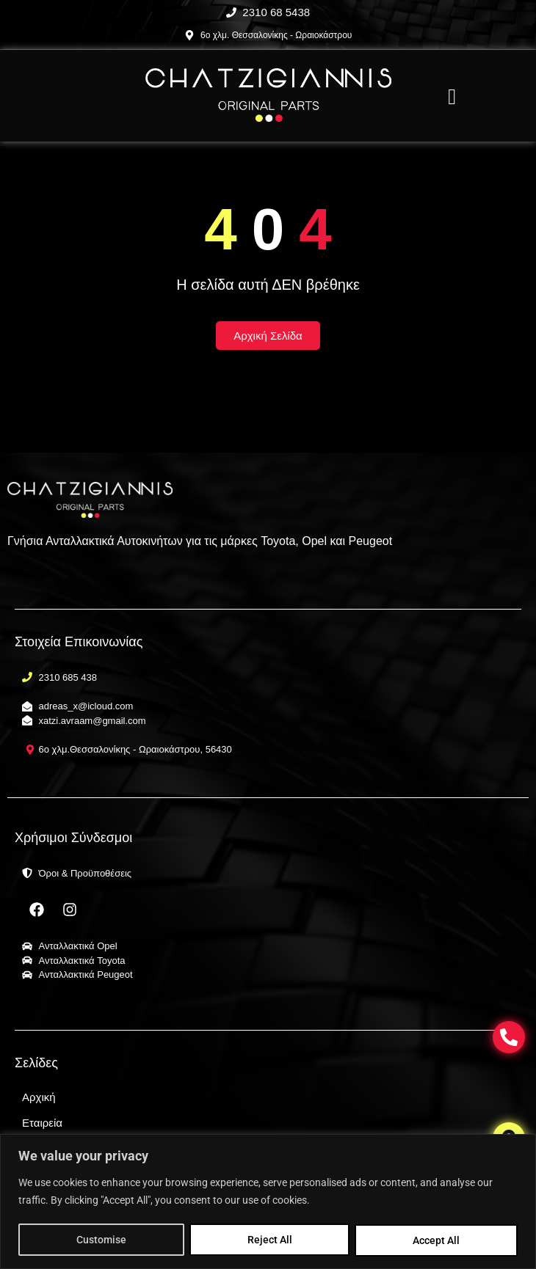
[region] (268, 1202)
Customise (101, 1240)
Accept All (436, 1240)
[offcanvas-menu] (452, 97)
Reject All (269, 1240)
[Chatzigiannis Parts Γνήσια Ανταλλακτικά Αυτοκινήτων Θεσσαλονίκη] (268, 95)
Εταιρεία (42, 1122)
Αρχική (39, 1097)
